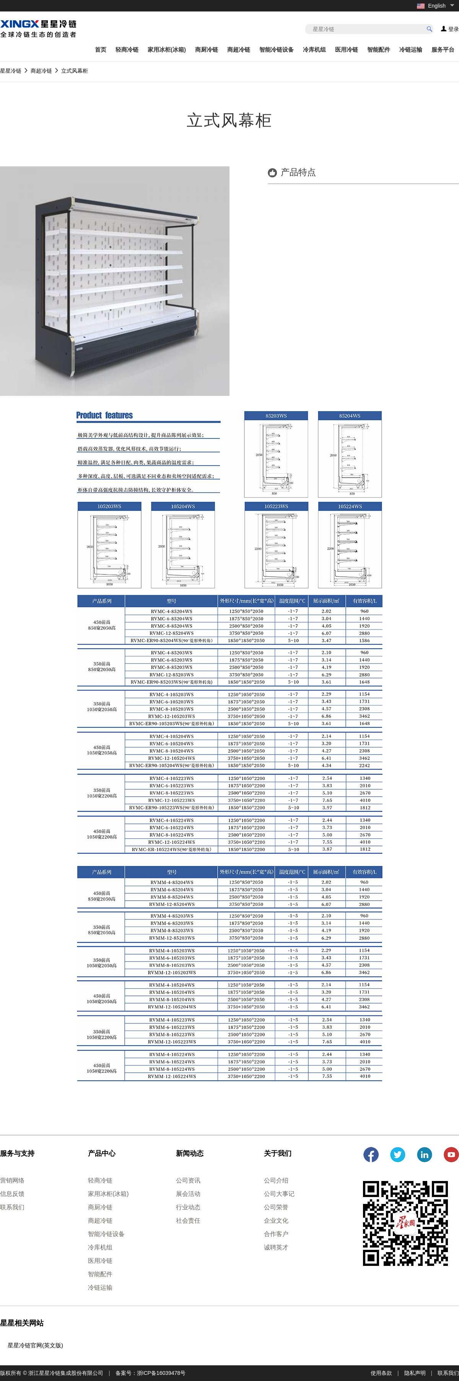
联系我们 (12, 1207)
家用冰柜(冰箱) (167, 49)
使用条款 (381, 1373)
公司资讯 (188, 1180)
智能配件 (378, 49)
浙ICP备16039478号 (161, 1373)
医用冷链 (346, 49)
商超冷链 (238, 49)
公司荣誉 (276, 1207)
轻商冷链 (127, 49)
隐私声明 (415, 1373)
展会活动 (188, 1194)
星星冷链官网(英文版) (35, 1345)
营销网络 (12, 1180)
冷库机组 (314, 49)
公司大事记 (279, 1194)
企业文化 (276, 1220)
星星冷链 (10, 71)
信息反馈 (12, 1194)
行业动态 (188, 1207)
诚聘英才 (276, 1247)
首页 (100, 49)
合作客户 (276, 1234)
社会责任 (188, 1220)
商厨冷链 (206, 49)
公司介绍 (276, 1180)
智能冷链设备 (276, 49)
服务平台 (442, 49)
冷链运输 (410, 49)
